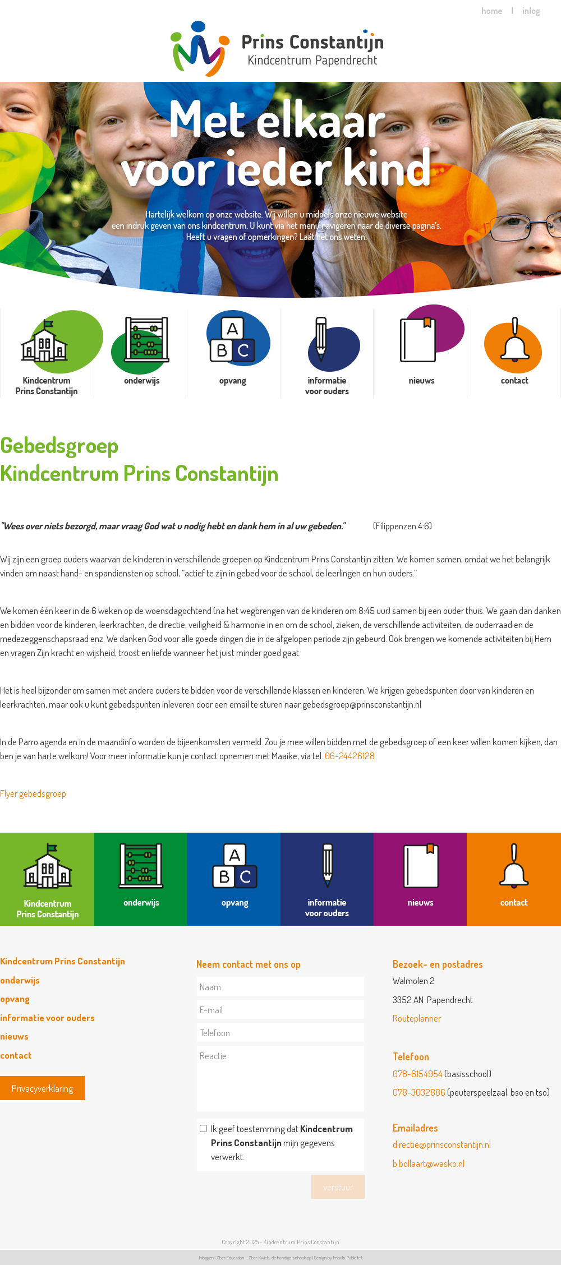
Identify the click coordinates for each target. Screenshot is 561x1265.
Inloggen (206, 1257)
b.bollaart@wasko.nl (429, 1163)
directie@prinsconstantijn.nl (442, 1144)
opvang (15, 998)
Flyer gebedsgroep (33, 793)
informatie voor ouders (47, 1017)
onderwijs (20, 980)
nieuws (14, 1036)
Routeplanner (417, 1018)
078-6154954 (418, 1073)
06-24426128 (350, 755)
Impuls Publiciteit (347, 1257)
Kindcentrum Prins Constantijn (62, 961)
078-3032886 (419, 1092)
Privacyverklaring (42, 1088)
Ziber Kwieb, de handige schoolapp (280, 1257)
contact (16, 1055)
